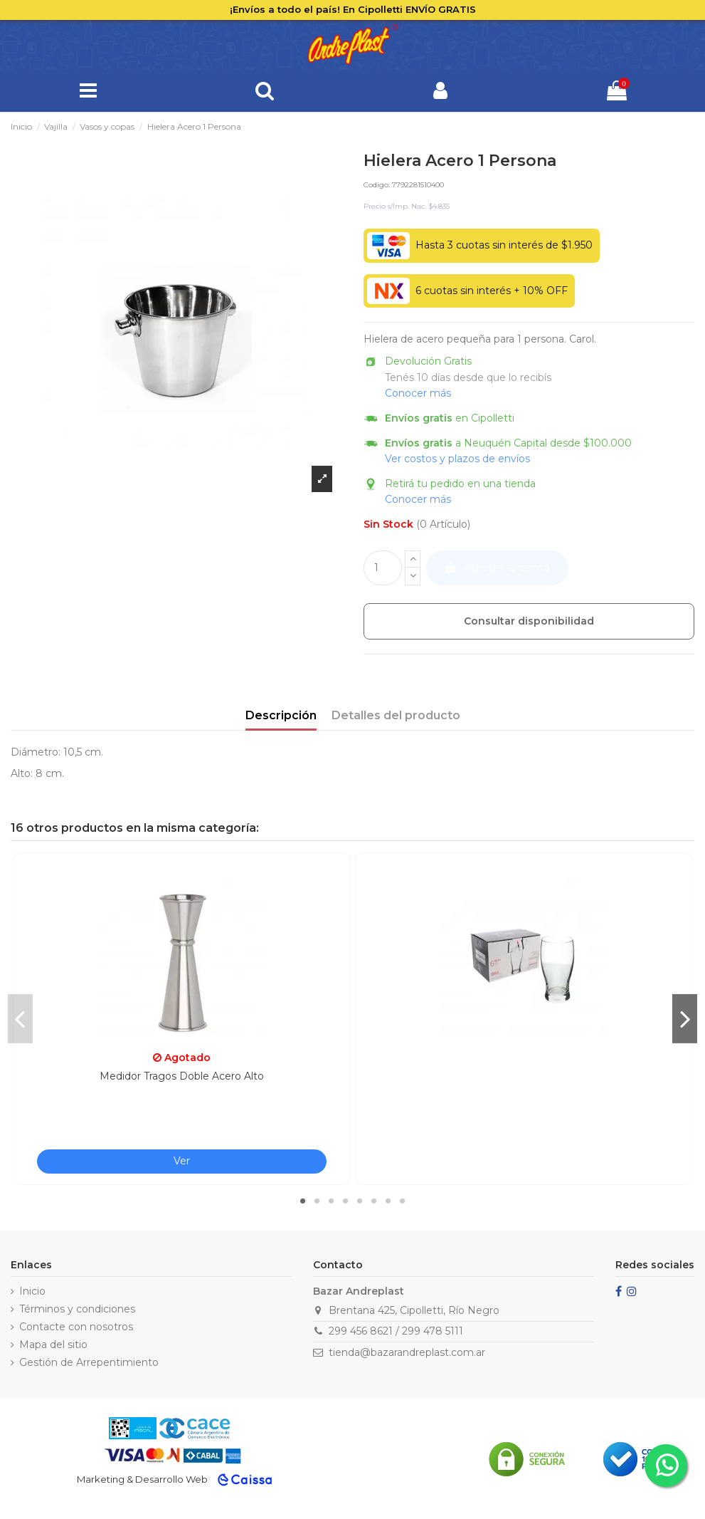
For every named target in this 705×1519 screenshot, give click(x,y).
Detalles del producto (396, 715)
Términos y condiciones (77, 1309)
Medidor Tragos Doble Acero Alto (182, 1076)
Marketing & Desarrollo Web (142, 1479)
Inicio (32, 1291)
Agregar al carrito (497, 567)
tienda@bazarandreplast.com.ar (407, 1352)
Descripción (281, 715)
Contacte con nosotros (76, 1326)
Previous (20, 1018)
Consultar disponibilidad (529, 621)
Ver (182, 1160)
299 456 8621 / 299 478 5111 (396, 1331)
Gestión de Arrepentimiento (89, 1362)
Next (684, 1018)
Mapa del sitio (53, 1344)
